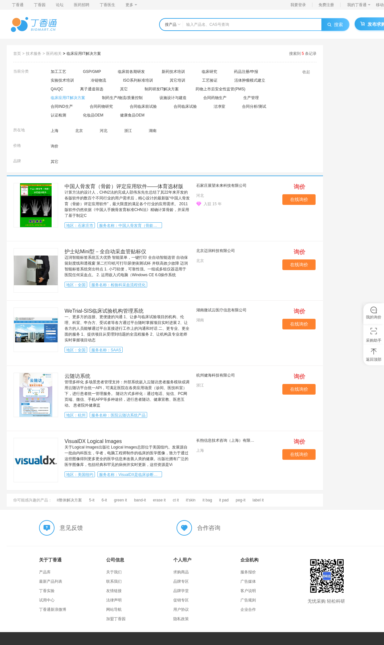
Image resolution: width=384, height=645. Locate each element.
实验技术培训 (62, 80)
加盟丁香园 (116, 619)
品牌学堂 (181, 591)
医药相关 (54, 53)
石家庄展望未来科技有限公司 (221, 185)
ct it (176, 500)
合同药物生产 (215, 98)
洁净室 (219, 106)
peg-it (240, 500)
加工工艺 (58, 71)
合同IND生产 (62, 106)
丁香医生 (107, 5)
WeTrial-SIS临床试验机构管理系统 (104, 311)
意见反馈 (71, 528)
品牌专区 (181, 581)
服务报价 (248, 572)
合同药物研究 (101, 106)
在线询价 (299, 199)
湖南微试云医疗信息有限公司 (221, 310)
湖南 (153, 130)
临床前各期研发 (131, 71)
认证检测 (58, 115)
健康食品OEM (132, 115)
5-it (92, 500)
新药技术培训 (173, 71)
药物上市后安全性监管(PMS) (220, 89)
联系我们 (114, 581)
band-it (140, 500)
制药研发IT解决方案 (162, 89)
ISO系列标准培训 (138, 80)
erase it (159, 500)
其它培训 (177, 80)
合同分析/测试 (254, 106)
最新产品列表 (50, 581)
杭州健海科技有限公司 (215, 375)
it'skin (191, 500)
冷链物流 (98, 80)
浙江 (128, 130)
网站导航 (114, 609)
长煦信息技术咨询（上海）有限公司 (226, 440)
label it (258, 500)
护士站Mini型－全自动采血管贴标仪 (105, 251)
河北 (103, 130)
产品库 (45, 572)
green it (120, 500)
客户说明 (248, 591)
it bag (207, 500)
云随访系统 (77, 376)
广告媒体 (248, 581)
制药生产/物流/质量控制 (122, 98)
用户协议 (181, 609)
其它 (124, 89)
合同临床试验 (185, 106)
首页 (17, 53)
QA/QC (57, 89)
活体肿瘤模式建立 (249, 80)
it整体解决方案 (69, 500)
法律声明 (114, 600)
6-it (104, 500)
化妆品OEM (93, 115)
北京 (79, 130)
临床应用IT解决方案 (83, 53)
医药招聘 (81, 5)
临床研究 (209, 71)
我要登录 (298, 5)
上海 (54, 130)
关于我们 (114, 572)
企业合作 (248, 609)
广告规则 (248, 600)
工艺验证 (209, 80)
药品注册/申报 (246, 71)
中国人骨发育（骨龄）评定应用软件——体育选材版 (124, 186)
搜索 (335, 24)
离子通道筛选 (91, 89)
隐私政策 (181, 619)
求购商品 (181, 572)
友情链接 (114, 591)
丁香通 (18, 5)
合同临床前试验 (143, 106)
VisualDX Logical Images (93, 441)
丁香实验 (47, 591)
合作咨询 (208, 528)
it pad (223, 500)
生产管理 (251, 98)
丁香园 (39, 5)
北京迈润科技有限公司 (215, 250)
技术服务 (33, 53)
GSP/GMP (92, 71)
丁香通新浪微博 (52, 609)
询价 (54, 146)
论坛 (60, 5)
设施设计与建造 (173, 98)
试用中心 (47, 600)
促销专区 (181, 600)
